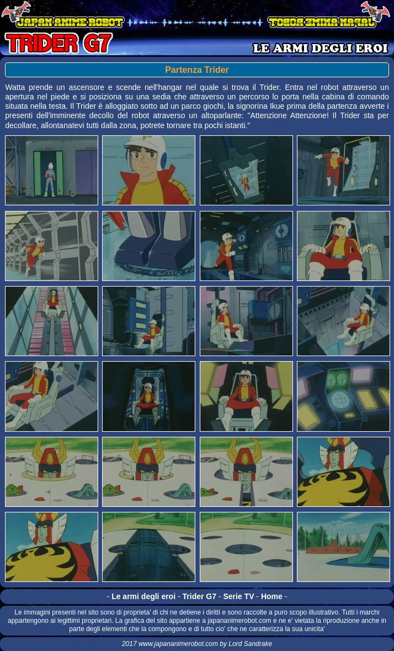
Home (272, 596)
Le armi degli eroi (143, 596)
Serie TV (238, 596)
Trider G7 (199, 596)
